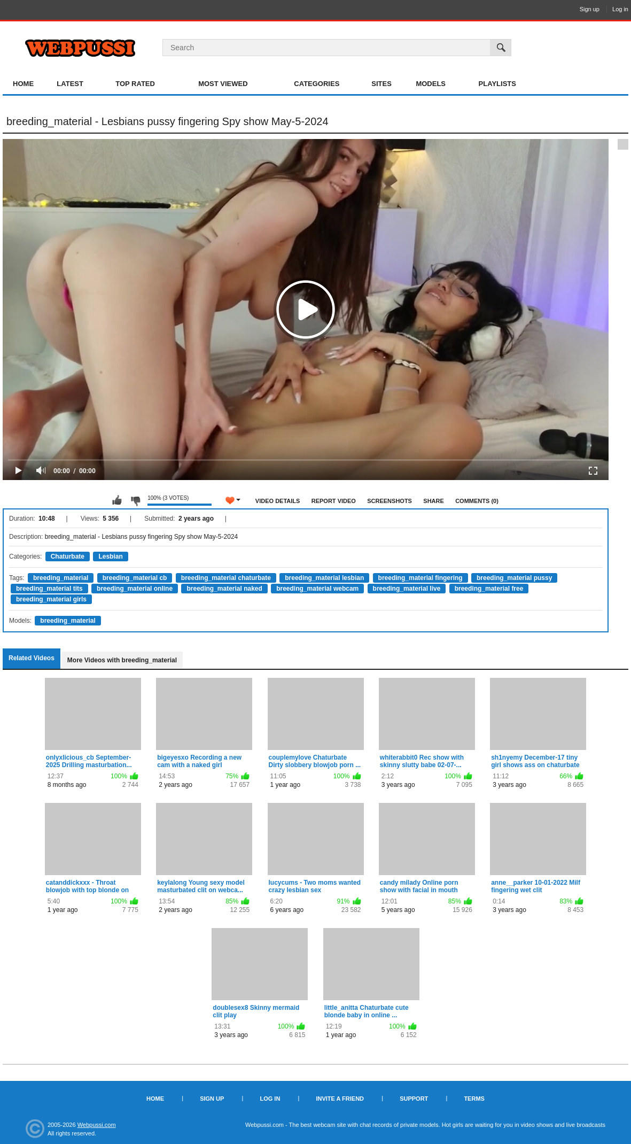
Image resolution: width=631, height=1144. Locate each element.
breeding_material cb (135, 578)
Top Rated (135, 84)
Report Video (333, 501)
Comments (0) (476, 501)
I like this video (117, 500)
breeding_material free (489, 588)
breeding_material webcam (317, 588)
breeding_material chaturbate (226, 578)
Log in (620, 9)
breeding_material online (135, 588)
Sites (381, 84)
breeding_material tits (49, 588)
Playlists (497, 84)
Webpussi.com (96, 1125)
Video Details (277, 501)
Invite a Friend (340, 1098)
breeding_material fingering (420, 578)
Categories (316, 84)
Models (431, 84)
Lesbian (110, 556)
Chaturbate (67, 556)
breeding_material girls (51, 599)
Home (23, 84)
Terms (474, 1098)
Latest (70, 84)
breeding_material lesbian (324, 578)
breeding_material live (407, 588)
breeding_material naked (224, 588)
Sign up (589, 9)
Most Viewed (222, 84)
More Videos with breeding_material (122, 660)
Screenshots (389, 501)
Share (433, 501)
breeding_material (60, 578)
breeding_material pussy (514, 578)
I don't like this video (135, 500)
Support (414, 1098)
